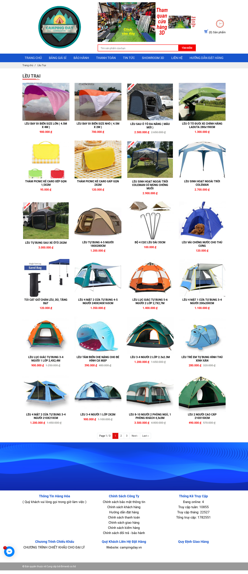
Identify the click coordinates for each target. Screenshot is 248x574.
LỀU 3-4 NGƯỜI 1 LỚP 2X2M (97, 422)
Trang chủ (33, 66)
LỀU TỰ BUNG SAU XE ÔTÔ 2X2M (46, 250)
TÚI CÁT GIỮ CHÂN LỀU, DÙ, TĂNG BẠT (45, 309)
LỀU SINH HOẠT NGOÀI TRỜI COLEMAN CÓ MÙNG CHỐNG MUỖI (150, 193)
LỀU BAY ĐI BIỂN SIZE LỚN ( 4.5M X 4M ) (46, 133)
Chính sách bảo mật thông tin (124, 510)
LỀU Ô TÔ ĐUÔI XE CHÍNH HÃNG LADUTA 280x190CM (202, 133)
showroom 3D (153, 66)
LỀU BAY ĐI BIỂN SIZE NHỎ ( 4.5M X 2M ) (98, 133)
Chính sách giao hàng (124, 531)
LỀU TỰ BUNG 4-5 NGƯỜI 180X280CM (98, 252)
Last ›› (145, 444)
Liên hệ (177, 66)
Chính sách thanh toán (124, 525)
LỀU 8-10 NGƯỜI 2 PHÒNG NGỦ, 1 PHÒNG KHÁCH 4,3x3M (150, 424)
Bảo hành (81, 66)
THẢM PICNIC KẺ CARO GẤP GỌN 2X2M (98, 191)
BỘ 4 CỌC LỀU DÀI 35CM (150, 250)
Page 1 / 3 (104, 444)
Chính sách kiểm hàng (124, 536)
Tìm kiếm (171, 56)
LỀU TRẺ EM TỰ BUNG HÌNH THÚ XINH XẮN (202, 367)
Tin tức (129, 66)
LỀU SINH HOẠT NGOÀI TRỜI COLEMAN (202, 191)
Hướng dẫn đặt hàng (206, 66)
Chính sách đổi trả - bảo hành (124, 541)
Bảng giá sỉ (57, 66)
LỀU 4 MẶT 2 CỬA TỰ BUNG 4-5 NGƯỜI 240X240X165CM (98, 309)
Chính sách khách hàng (124, 515)
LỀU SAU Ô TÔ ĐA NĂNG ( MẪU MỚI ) (150, 133)
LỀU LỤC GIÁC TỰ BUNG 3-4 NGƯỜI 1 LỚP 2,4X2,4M (45, 367)
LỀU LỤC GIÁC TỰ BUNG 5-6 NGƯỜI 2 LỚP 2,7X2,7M (150, 309)
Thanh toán (106, 66)
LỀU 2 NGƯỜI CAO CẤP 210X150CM (202, 424)
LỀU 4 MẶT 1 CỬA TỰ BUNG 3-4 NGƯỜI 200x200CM (202, 309)
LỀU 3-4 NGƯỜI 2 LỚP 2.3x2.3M (150, 365)
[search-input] (120, 56)
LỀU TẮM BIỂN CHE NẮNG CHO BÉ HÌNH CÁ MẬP (98, 367)
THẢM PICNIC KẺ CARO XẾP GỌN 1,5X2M (45, 191)
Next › (135, 444)
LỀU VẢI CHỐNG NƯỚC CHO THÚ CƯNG (202, 252)
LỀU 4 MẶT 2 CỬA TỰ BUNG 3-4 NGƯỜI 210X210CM (46, 424)
